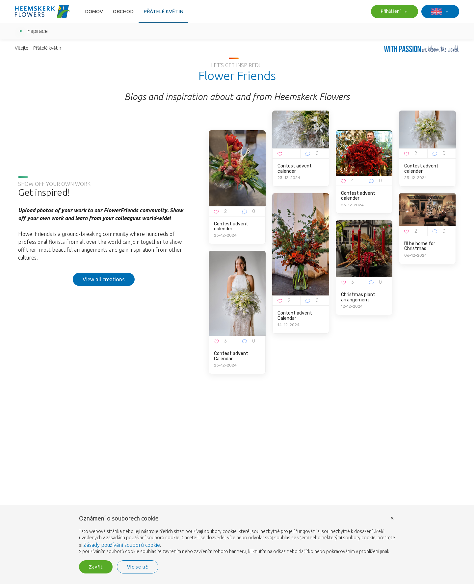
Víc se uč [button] (137, 567)
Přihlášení (393, 12)
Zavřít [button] (96, 567)
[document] (237, 535)
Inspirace (37, 31)
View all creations (104, 279)
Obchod (123, 11)
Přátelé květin (163, 11)
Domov (94, 11)
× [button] (392, 517)
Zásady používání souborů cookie (121, 545)
